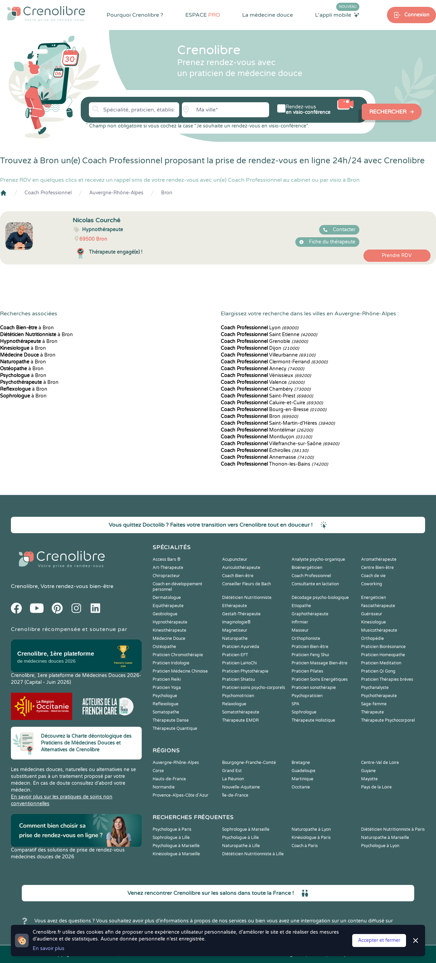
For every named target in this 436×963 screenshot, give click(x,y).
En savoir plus (48, 948)
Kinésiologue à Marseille (176, 854)
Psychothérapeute (379, 695)
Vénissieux (266, 375)
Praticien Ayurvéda (240, 646)
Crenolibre (24, 586)
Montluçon (266, 437)
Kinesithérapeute (169, 630)
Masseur (300, 630)
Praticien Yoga (167, 687)
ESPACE (202, 15)
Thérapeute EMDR (240, 720)
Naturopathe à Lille (241, 845)
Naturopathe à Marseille (385, 837)
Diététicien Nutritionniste (246, 597)
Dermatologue (167, 597)
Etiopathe (301, 605)
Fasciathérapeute (378, 605)
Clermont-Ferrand (274, 362)
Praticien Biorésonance (383, 646)
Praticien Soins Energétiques (320, 679)
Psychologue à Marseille (176, 845)
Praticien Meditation (381, 663)
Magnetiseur (234, 630)
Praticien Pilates (307, 671)
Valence (263, 382)
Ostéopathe (164, 646)
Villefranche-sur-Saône (280, 444)
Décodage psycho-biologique (320, 597)
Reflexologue (165, 704)
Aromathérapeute (378, 559)
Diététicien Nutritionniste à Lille (253, 854)
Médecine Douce (169, 638)
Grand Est (232, 770)
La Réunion (233, 779)
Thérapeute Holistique (313, 720)
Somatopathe (166, 712)
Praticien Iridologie (171, 663)
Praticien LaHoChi (239, 663)
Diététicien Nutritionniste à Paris (393, 829)
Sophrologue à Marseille (245, 829)
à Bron (27, 328)
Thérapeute (372, 712)
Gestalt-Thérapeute (241, 614)
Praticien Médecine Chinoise (180, 671)
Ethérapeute (234, 605)
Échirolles (264, 450)
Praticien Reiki (167, 679)
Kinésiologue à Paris (311, 837)
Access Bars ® (167, 559)
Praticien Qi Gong (378, 671)
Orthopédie (372, 638)
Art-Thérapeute (168, 567)
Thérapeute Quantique (175, 728)
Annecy (262, 369)
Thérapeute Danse (171, 720)
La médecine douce (267, 15)
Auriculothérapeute (241, 567)
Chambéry (266, 389)
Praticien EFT (235, 654)
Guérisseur (371, 614)
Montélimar (267, 430)
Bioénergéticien (307, 567)
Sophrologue (304, 712)
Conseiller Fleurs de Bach (246, 584)
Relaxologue (234, 704)
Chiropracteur (166, 575)
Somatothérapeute (240, 712)
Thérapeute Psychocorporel (388, 720)
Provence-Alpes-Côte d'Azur (180, 795)
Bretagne (301, 762)
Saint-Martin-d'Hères (278, 423)
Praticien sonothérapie (314, 687)
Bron (166, 193)
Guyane (368, 770)
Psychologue (165, 695)
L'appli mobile (337, 14)
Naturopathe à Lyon (311, 829)
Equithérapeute (168, 605)
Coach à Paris (305, 845)
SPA (295, 704)
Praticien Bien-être (310, 646)
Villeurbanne (268, 355)
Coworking (371, 584)
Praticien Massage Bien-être (319, 663)
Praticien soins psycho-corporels (253, 687)
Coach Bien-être (237, 575)
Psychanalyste (375, 687)
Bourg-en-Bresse (273, 409)
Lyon (259, 328)
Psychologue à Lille (240, 837)
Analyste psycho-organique (318, 559)
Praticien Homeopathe (383, 654)
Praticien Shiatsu (238, 679)
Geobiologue (165, 614)
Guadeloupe (303, 770)
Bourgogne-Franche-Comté (249, 762)
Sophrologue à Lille (171, 837)
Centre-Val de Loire (380, 762)
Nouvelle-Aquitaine (241, 787)
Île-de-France (235, 795)
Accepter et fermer (379, 940)
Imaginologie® (236, 622)
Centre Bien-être (377, 567)
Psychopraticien (307, 695)
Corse (158, 770)
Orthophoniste (306, 638)
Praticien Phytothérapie (245, 671)
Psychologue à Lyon (380, 845)
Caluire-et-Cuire (272, 403)
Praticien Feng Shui (310, 654)
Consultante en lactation (315, 584)
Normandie (164, 787)
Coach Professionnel (48, 193)
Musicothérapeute (379, 630)
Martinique (302, 779)
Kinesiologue (373, 622)
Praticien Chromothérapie (178, 654)
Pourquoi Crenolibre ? (135, 15)
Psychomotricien (238, 695)
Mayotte (369, 779)
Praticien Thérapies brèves (387, 679)
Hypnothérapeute (170, 622)
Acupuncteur (234, 559)
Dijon (260, 348)
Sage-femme (374, 704)
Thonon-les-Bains (274, 464)
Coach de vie (373, 575)
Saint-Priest (267, 396)
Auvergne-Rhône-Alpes (116, 193)
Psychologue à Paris (172, 829)
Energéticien (373, 597)
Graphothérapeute (310, 614)
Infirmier (300, 622)
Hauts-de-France (169, 779)
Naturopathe (235, 638)
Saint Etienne (269, 334)
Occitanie (301, 787)
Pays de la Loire (376, 787)
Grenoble (264, 341)
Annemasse (267, 457)
